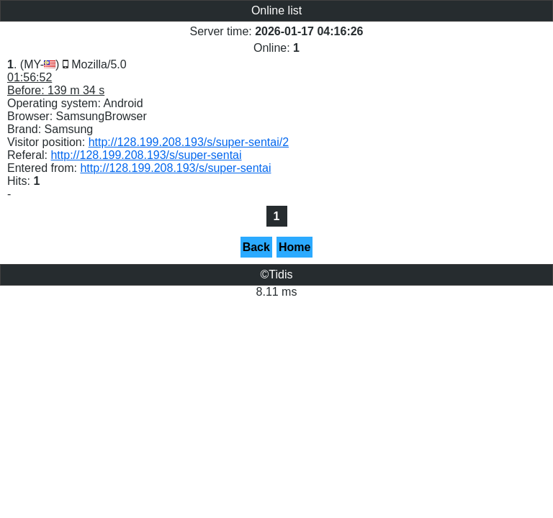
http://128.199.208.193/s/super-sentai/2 (189, 142)
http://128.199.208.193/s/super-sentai (145, 155)
